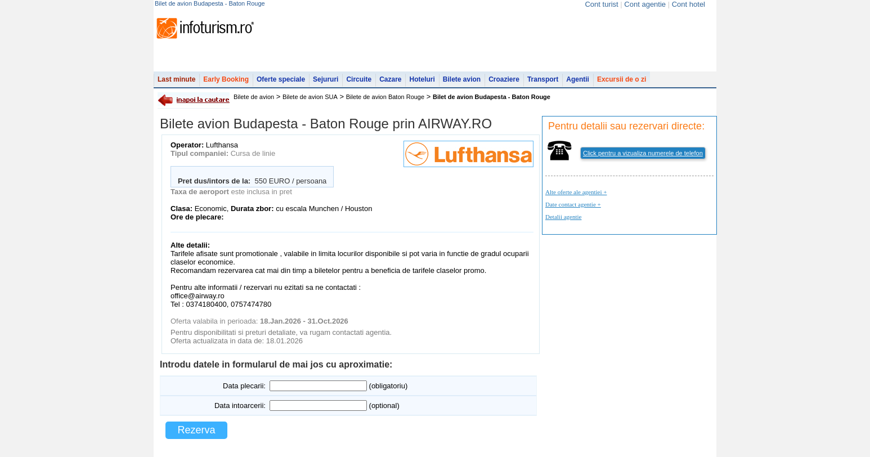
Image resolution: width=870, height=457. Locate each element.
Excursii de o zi (621, 79)
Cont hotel (688, 4)
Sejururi (325, 79)
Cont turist (601, 4)
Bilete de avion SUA (310, 96)
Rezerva (196, 430)
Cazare (390, 79)
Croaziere (503, 79)
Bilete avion (462, 79)
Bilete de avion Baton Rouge (385, 96)
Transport (542, 79)
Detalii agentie (563, 216)
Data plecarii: (244, 386)
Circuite (358, 79)
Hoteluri (421, 79)
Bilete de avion (254, 96)
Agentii (577, 79)
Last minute (176, 79)
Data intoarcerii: (240, 405)
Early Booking (226, 79)
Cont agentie (645, 4)
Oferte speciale (281, 79)
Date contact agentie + (573, 204)
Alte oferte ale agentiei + (576, 192)
